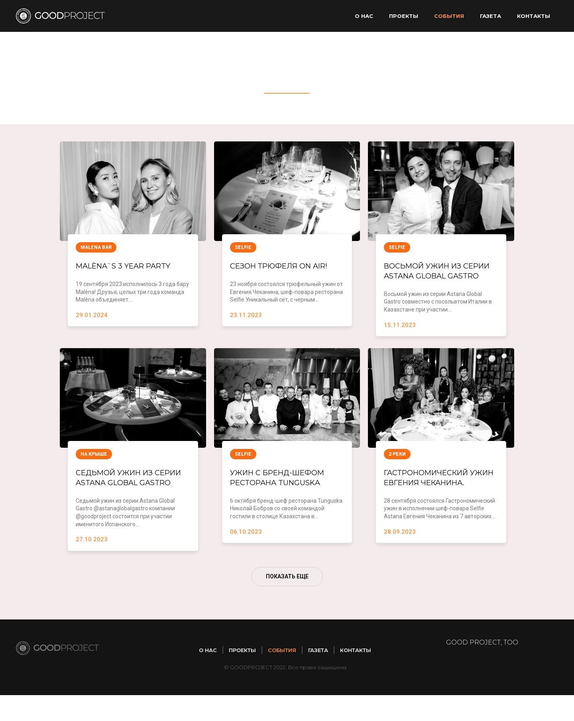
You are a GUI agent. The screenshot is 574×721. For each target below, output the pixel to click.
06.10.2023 (246, 546)
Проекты (403, 16)
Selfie (243, 247)
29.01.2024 (92, 315)
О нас (364, 16)
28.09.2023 (400, 557)
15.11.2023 (400, 337)
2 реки (397, 467)
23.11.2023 (246, 315)
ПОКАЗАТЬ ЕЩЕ (287, 602)
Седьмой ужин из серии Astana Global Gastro (128, 497)
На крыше (94, 467)
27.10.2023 (92, 565)
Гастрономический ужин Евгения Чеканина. (433, 497)
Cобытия (449, 16)
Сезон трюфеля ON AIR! (286, 266)
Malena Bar (96, 247)
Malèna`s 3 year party (131, 266)
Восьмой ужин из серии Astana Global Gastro (436, 277)
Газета (490, 16)
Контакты (533, 16)
